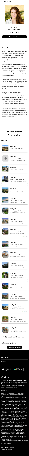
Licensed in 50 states (7, 449)
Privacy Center (8, 382)
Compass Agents (11, 342)
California (18, 342)
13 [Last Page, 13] (22, 336)
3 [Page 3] (11, 336)
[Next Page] (26, 337)
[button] (2, 2)
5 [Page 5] (16, 336)
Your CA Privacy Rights (11, 387)
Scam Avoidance (16, 382)
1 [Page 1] (6, 336)
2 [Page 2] (8, 336)
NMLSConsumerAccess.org (7, 447)
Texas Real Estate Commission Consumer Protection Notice (13, 434)
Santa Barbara (5, 343)
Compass (3, 342)
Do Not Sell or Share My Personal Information (11, 380)
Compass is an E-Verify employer (14, 384)
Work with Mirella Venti (14, 36)
